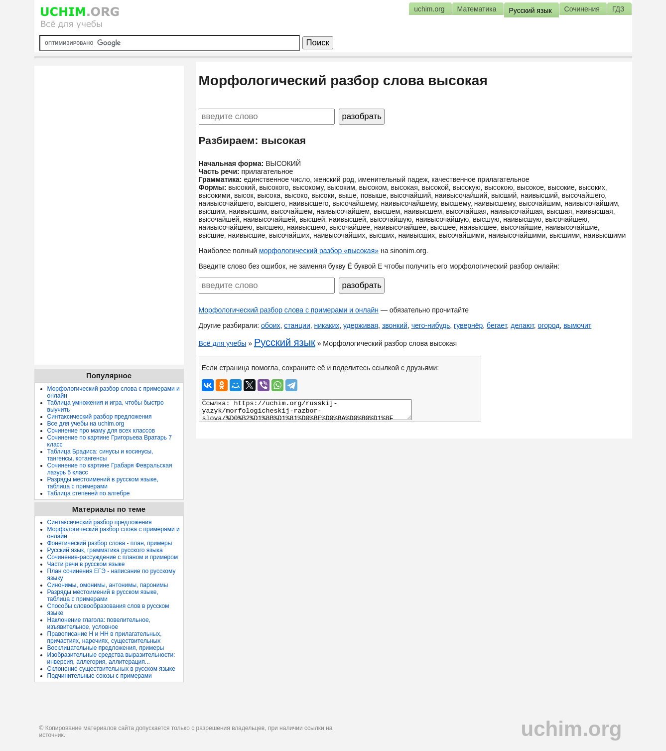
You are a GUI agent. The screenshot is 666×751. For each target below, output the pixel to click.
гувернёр (468, 325)
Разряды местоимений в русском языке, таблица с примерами (102, 483)
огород (549, 325)
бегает (497, 325)
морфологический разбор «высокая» (319, 251)
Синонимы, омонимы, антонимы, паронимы (107, 585)
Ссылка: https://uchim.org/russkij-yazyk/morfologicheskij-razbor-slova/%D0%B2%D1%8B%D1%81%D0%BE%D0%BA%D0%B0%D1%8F (307, 409)
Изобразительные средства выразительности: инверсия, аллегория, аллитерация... (111, 658)
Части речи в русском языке (86, 564)
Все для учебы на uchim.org (86, 423)
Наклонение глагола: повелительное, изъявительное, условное (98, 623)
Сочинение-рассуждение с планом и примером (112, 557)
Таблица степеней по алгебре (88, 493)
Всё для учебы (223, 343)
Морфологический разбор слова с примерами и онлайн (289, 310)
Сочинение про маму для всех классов (101, 430)
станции (297, 325)
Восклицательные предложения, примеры (105, 647)
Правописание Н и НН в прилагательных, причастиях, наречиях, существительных (104, 637)
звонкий (394, 325)
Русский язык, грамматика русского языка (105, 550)
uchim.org (571, 729)
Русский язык (284, 342)
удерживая (360, 325)
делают (522, 325)
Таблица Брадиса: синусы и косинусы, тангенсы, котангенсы (100, 455)
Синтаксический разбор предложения (99, 416)
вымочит (577, 325)
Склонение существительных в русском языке (111, 668)
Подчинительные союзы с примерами (99, 675)
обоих (270, 325)
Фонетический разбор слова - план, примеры (109, 543)
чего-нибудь (430, 325)
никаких (327, 325)
